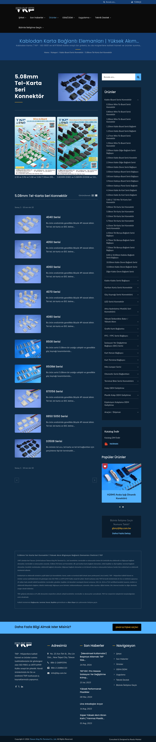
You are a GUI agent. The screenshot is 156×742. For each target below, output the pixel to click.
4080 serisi (53, 317)
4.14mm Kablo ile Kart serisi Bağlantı (121, 190)
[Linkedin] (22, 685)
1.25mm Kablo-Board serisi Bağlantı (121, 131)
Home (46, 52)
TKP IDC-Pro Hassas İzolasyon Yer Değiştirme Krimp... (93, 673)
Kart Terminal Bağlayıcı (114, 360)
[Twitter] (19, 685)
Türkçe (137, 2)
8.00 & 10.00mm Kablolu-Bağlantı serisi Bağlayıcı (120, 256)
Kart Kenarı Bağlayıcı (113, 353)
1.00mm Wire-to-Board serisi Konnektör (118, 120)
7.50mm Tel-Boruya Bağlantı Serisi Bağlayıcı (120, 248)
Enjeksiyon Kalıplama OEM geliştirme (116, 403)
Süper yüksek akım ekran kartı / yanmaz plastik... (93, 716)
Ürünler (53, 17)
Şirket (22, 17)
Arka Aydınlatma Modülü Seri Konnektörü (117, 310)
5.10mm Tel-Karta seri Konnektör (120, 216)
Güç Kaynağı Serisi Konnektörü (118, 294)
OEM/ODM (68, 17)
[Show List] (96, 195)
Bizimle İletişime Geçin (31, 27)
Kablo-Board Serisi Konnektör (71, 52)
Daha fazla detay (121, 533)
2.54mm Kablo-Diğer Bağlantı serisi (121, 162)
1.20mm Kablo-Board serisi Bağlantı (121, 126)
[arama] (104, 2)
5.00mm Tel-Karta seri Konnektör (120, 207)
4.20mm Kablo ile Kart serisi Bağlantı (121, 195)
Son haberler (37, 17)
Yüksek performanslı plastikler (90, 690)
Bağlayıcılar (35, 602)
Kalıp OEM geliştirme (114, 388)
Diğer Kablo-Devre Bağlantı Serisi (120, 271)
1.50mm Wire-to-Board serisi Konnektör (118, 144)
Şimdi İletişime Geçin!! (127, 627)
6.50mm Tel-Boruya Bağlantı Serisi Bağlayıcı (120, 234)
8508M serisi (55, 366)
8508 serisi (53, 341)
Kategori (54, 52)
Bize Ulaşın (72, 602)
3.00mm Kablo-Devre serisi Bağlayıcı (121, 167)
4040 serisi (53, 217)
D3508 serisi (54, 441)
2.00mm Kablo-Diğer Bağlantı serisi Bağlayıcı (121, 151)
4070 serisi (53, 292)
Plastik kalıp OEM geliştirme (117, 395)
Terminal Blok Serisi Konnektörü (119, 381)
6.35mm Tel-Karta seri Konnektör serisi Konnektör (120, 226)
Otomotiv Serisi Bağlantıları (116, 374)
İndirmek (111, 444)
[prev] (17, 480)
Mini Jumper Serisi (112, 367)
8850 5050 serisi (57, 416)
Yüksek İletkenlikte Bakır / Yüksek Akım (116, 320)
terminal (42, 602)
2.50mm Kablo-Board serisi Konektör (121, 158)
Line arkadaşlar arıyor (91, 703)
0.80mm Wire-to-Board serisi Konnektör (118, 113)
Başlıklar (54, 602)
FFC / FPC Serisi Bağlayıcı (116, 335)
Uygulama (85, 17)
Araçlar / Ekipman (112, 412)
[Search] (117, 2)
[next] (95, 480)
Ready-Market (135, 738)
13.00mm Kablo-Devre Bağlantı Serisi (121, 267)
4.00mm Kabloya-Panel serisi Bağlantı (121, 186)
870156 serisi (55, 391)
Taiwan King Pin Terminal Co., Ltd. (43, 738)
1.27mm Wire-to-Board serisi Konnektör (118, 137)
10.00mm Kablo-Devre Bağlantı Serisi (121, 262)
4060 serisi (53, 267)
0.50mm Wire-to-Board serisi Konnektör (118, 105)
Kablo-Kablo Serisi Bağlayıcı (117, 280)
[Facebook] (16, 685)
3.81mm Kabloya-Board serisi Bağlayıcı (122, 176)
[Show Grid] (92, 195)
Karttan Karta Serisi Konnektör (118, 287)
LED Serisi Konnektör (114, 301)
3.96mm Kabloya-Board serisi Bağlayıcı (122, 181)
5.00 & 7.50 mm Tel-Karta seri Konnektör (118, 201)
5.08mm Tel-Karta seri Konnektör (98, 52)
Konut (48, 602)
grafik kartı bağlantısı (114, 328)
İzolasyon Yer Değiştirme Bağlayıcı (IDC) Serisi (115, 344)
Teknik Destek (103, 17)
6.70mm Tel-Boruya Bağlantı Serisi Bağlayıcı (120, 241)
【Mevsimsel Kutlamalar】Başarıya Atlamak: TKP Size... (94, 656)
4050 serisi (53, 242)
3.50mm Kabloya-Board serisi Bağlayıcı (122, 172)
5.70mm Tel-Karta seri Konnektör (120, 221)
